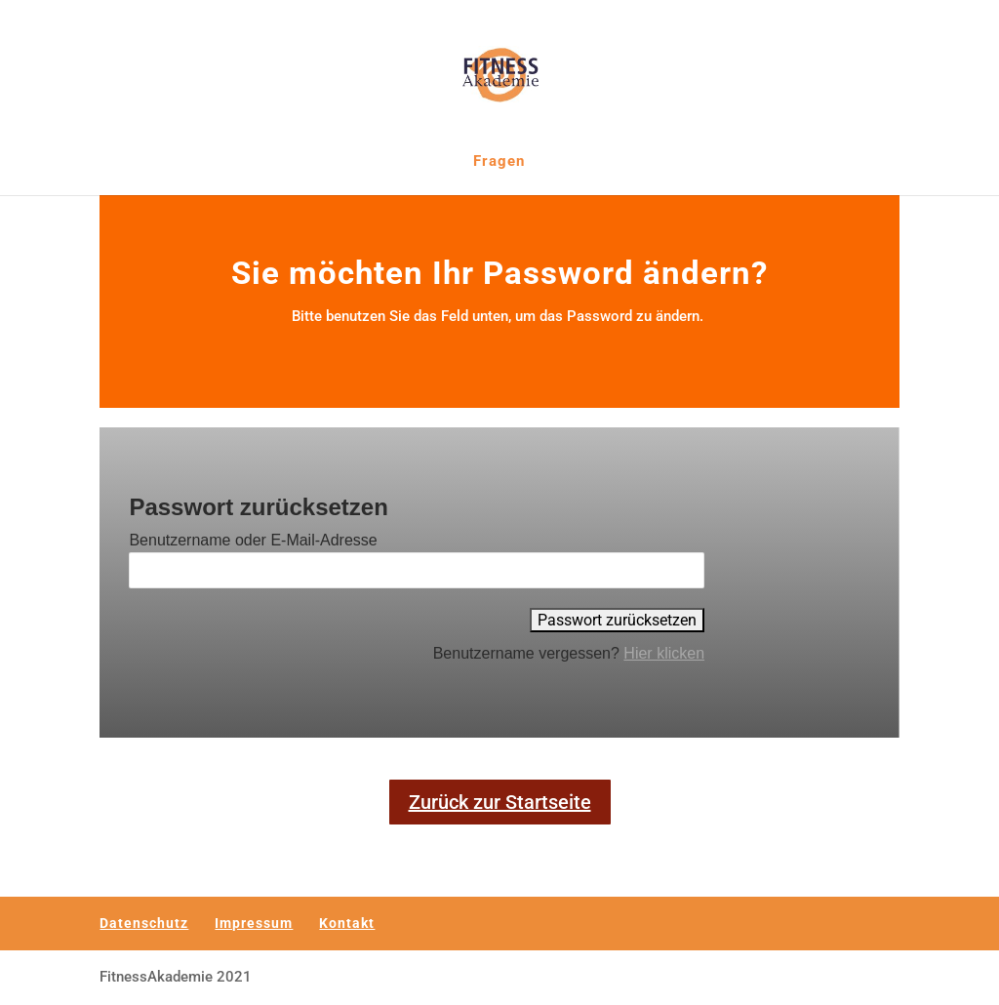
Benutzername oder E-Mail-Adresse (253, 540)
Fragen (499, 162)
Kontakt (347, 923)
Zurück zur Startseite (500, 802)
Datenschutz (144, 923)
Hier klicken (663, 653)
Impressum (254, 923)
